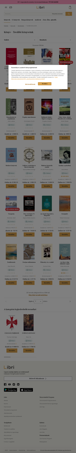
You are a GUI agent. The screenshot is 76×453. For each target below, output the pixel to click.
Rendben (45, 83)
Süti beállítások (30, 84)
